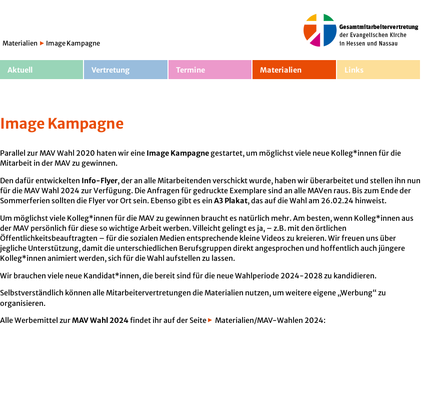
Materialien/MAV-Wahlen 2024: (270, 320)
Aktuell (20, 70)
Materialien (20, 43)
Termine (190, 70)
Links (354, 70)
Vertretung (111, 70)
